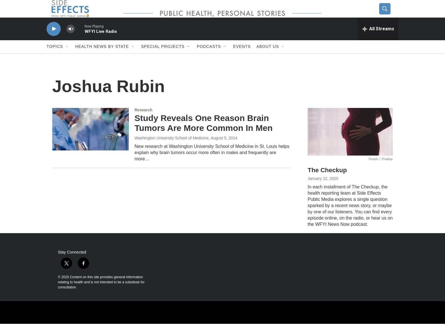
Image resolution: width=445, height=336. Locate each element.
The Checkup (327, 182)
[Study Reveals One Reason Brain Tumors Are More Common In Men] (90, 141)
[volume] (70, 41)
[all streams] (378, 41)
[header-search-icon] (389, 15)
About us (267, 59)
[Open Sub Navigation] (67, 59)
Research (143, 122)
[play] (53, 41)
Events (242, 59)
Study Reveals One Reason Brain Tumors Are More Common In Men (204, 135)
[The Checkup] (350, 144)
